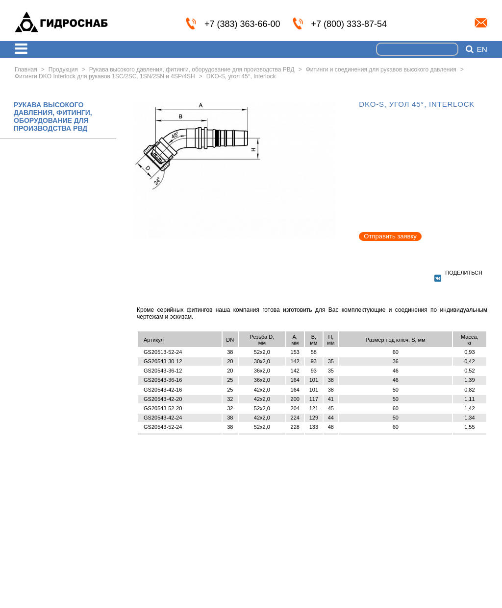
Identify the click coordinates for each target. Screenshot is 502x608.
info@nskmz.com (481, 23)
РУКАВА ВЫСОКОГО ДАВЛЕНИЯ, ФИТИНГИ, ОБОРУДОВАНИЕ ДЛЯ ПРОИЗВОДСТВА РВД (53, 116)
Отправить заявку (390, 236)
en (482, 49)
